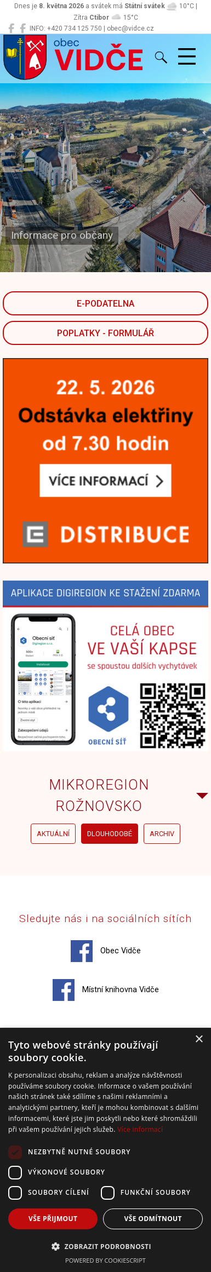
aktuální (53, 834)
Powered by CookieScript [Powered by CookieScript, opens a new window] (105, 1260)
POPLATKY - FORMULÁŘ (105, 333)
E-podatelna (105, 303)
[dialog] (105, 1150)
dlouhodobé (109, 834)
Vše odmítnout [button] (153, 1218)
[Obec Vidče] (11, 28)
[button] (105, 1246)
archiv (162, 834)
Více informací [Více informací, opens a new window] (140, 1129)
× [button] (199, 1039)
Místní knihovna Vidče (106, 990)
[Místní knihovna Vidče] (23, 28)
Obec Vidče (106, 951)
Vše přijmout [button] (52, 1218)
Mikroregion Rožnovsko (99, 795)
